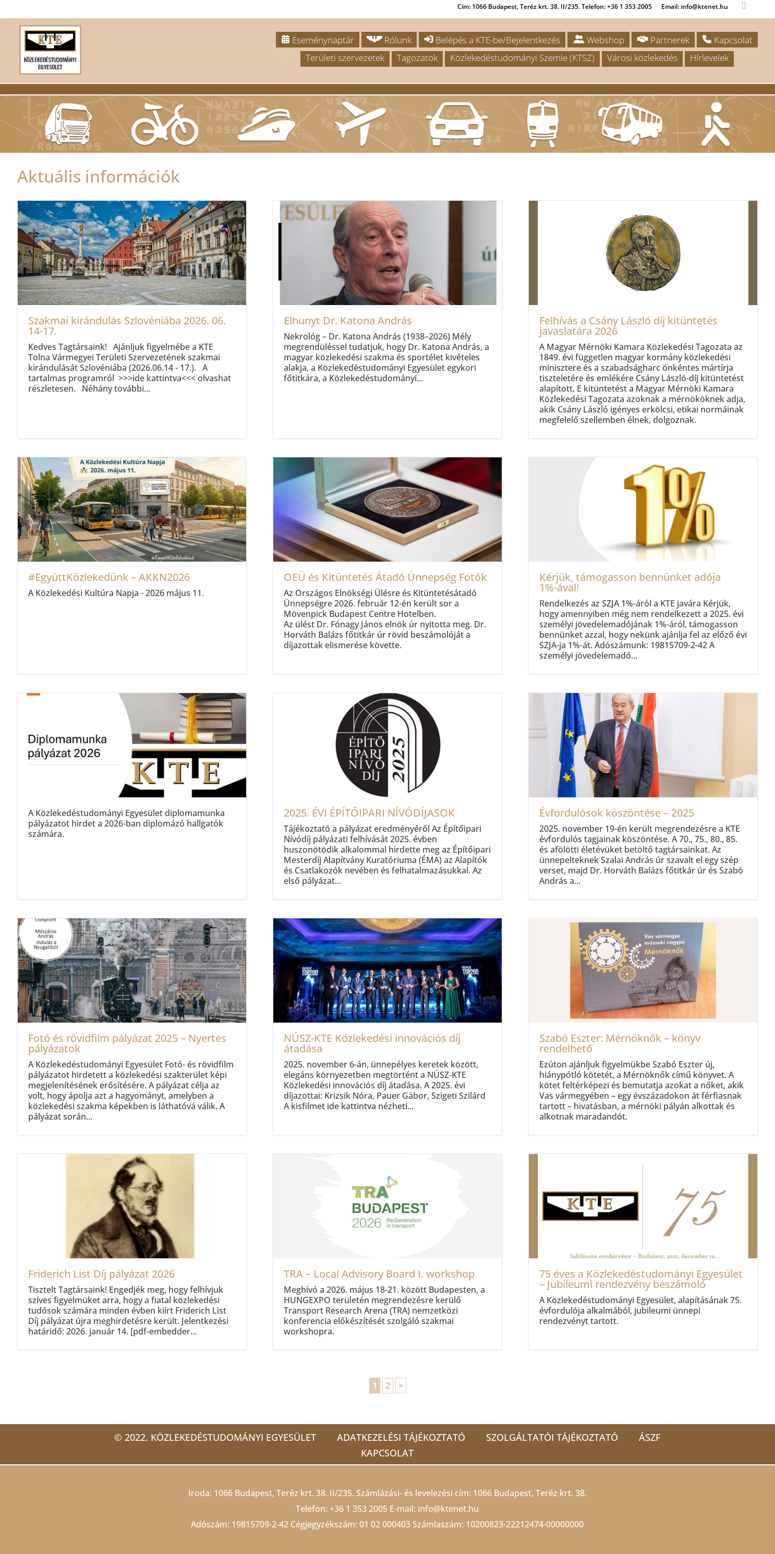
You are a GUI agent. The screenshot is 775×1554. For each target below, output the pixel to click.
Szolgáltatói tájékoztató (552, 1437)
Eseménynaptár (317, 40)
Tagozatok (417, 58)
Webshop (598, 40)
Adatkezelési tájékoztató (401, 1437)
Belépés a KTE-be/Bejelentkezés (492, 40)
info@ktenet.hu (448, 1508)
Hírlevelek (709, 58)
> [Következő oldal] (400, 1385)
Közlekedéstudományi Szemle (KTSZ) (522, 58)
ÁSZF (649, 1437)
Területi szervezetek (345, 58)
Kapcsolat (727, 40)
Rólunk (389, 40)
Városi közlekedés (642, 58)
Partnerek (663, 40)
